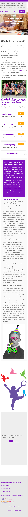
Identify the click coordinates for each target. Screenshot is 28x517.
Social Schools (17, 510)
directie (22, 70)
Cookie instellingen (14, 506)
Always (16, 441)
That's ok (22, 11)
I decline (15, 11)
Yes (11, 441)
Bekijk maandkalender (12, 153)
